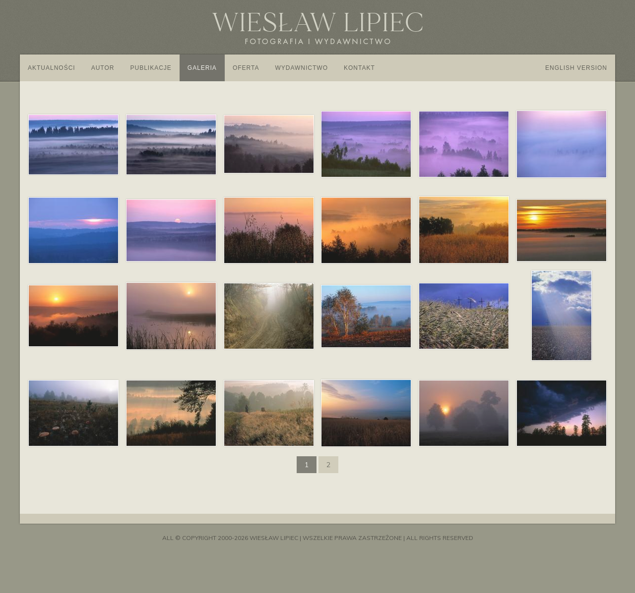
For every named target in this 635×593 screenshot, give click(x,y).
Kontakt (359, 67)
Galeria (202, 67)
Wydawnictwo (301, 67)
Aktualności (51, 67)
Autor (103, 67)
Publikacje (150, 67)
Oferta (246, 67)
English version (576, 67)
